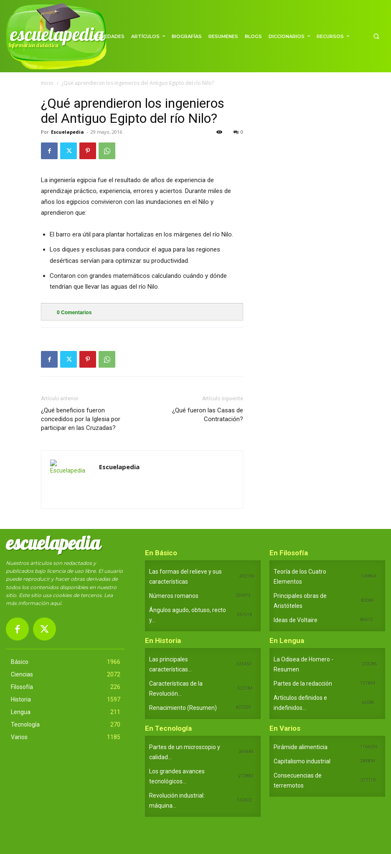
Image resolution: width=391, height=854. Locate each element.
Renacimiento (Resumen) (183, 707)
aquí (55, 603)
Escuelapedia (67, 132)
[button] (376, 36)
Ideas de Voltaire (295, 620)
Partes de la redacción (303, 683)
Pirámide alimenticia (301, 747)
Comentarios (74, 312)
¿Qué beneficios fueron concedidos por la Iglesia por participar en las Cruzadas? (80, 419)
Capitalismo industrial (302, 761)
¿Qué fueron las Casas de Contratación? (207, 415)
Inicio (47, 82)
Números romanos (173, 595)
